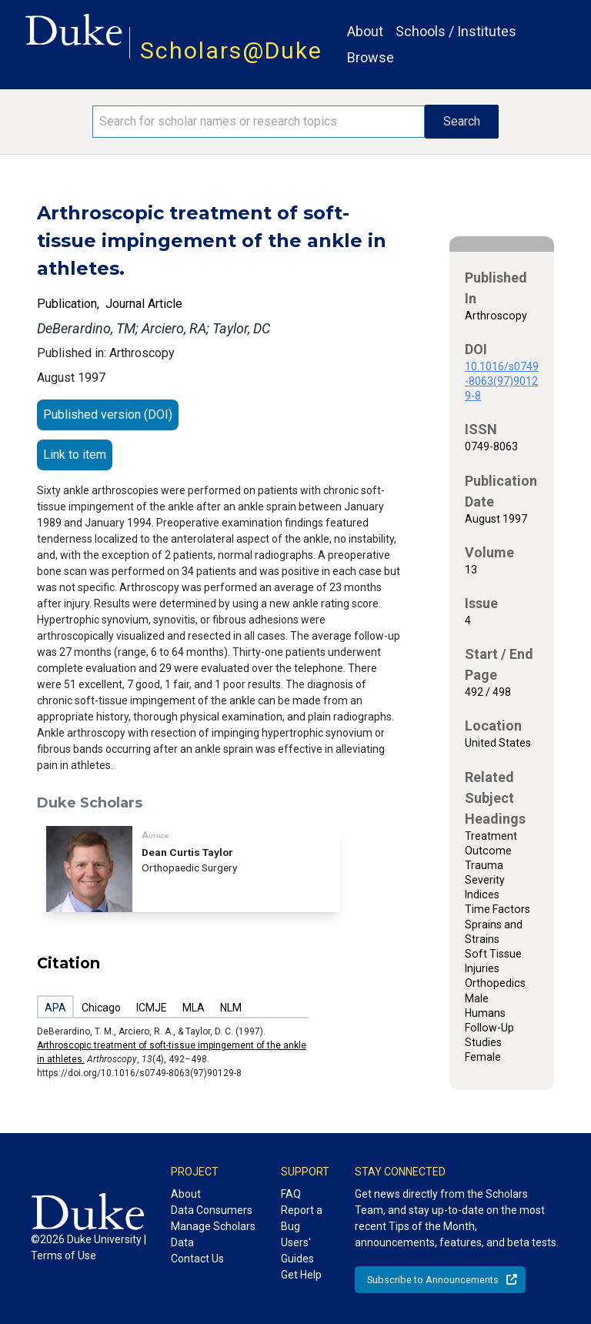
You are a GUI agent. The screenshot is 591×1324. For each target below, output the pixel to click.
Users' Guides (297, 1250)
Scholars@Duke (231, 50)
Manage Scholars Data (213, 1234)
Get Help (301, 1275)
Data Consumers (211, 1210)
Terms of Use (63, 1255)
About (365, 31)
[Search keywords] (258, 121)
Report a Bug (301, 1218)
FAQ (291, 1194)
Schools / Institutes (456, 31)
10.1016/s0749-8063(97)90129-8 (502, 381)
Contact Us (197, 1258)
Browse (370, 57)
